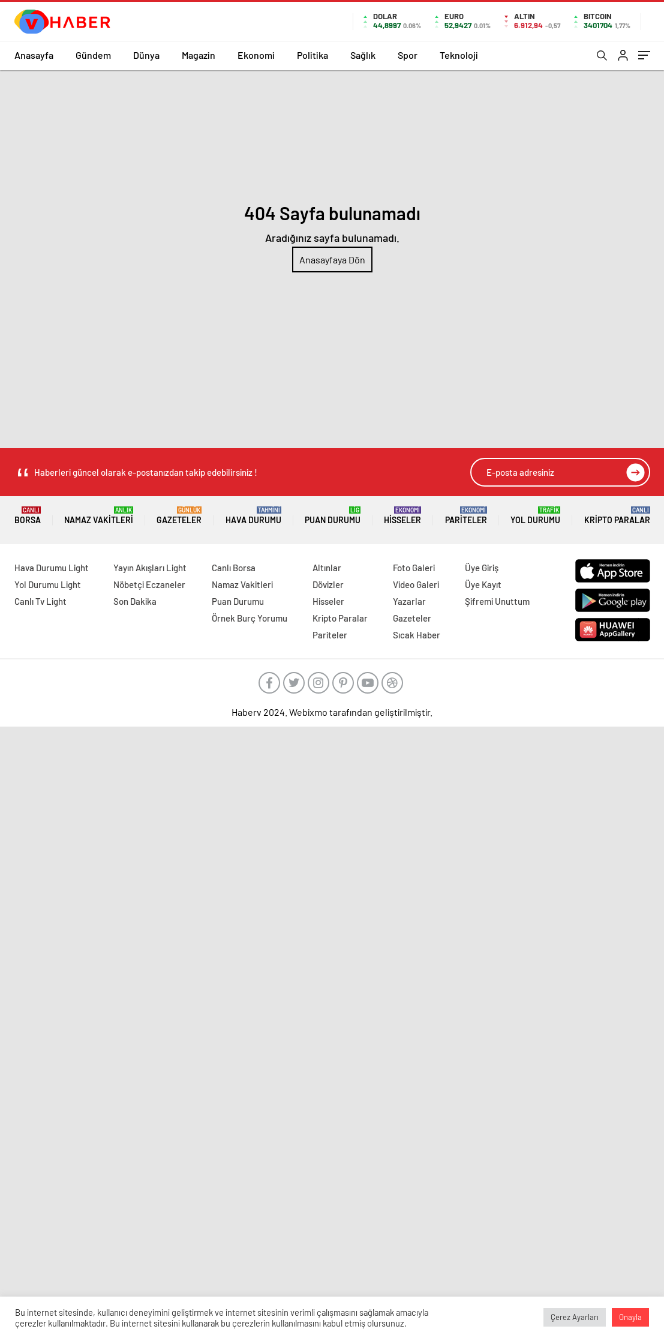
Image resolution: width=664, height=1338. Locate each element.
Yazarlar (409, 601)
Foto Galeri (414, 567)
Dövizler (328, 584)
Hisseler (402, 515)
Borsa (27, 515)
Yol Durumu (535, 515)
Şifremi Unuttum (497, 601)
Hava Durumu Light (51, 567)
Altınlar (327, 567)
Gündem (93, 55)
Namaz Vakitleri (98, 515)
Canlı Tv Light (40, 601)
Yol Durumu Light (47, 584)
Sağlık (362, 55)
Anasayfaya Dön (332, 259)
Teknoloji (459, 55)
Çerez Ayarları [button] (575, 1317)
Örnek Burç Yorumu (249, 618)
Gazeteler (179, 515)
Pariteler (466, 515)
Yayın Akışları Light (150, 567)
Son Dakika (135, 601)
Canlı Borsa (234, 567)
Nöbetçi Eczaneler (149, 584)
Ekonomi (256, 55)
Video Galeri (416, 584)
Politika (312, 55)
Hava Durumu (253, 515)
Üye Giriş (481, 567)
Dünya (146, 55)
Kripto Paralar (617, 515)
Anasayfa (33, 55)
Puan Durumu (332, 515)
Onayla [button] (630, 1317)
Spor (407, 55)
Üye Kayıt (483, 584)
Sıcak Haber (416, 634)
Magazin (198, 55)
